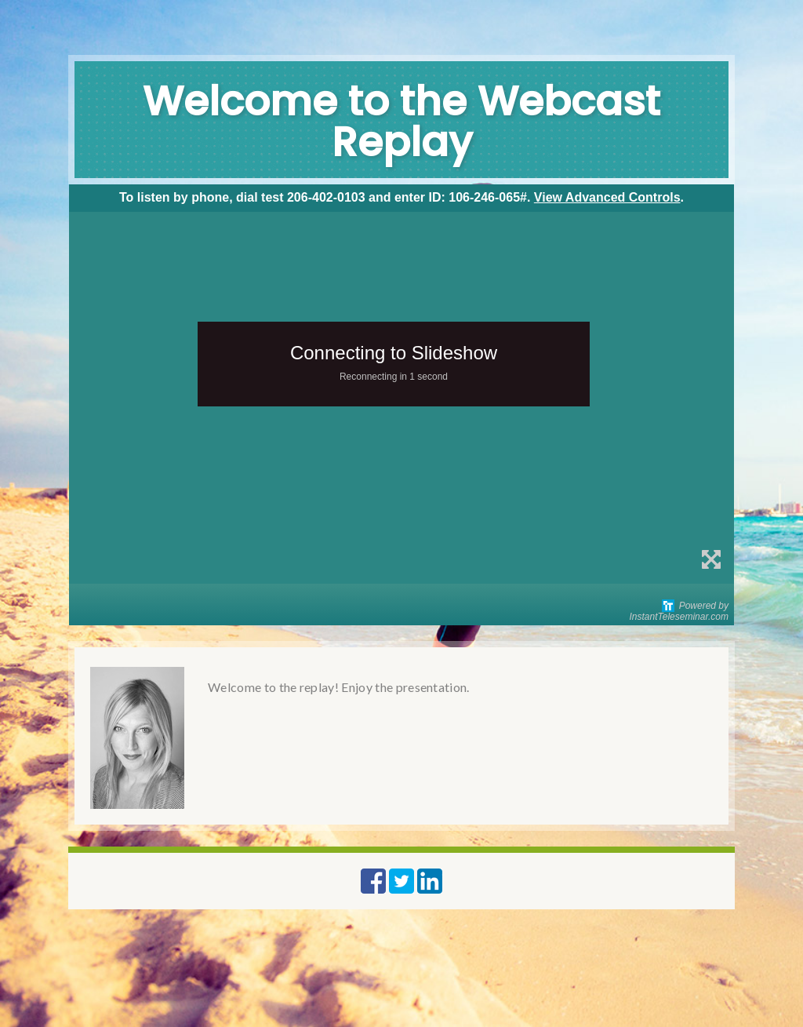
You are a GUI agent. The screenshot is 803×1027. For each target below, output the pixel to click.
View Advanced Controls (607, 197)
